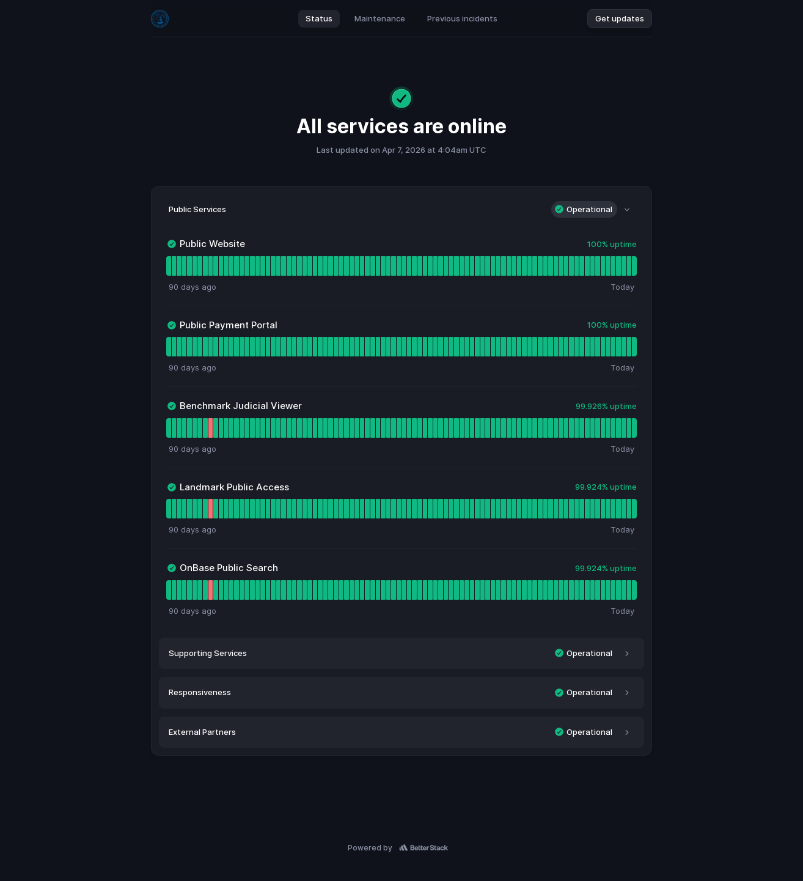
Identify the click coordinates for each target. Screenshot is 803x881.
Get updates (619, 18)
